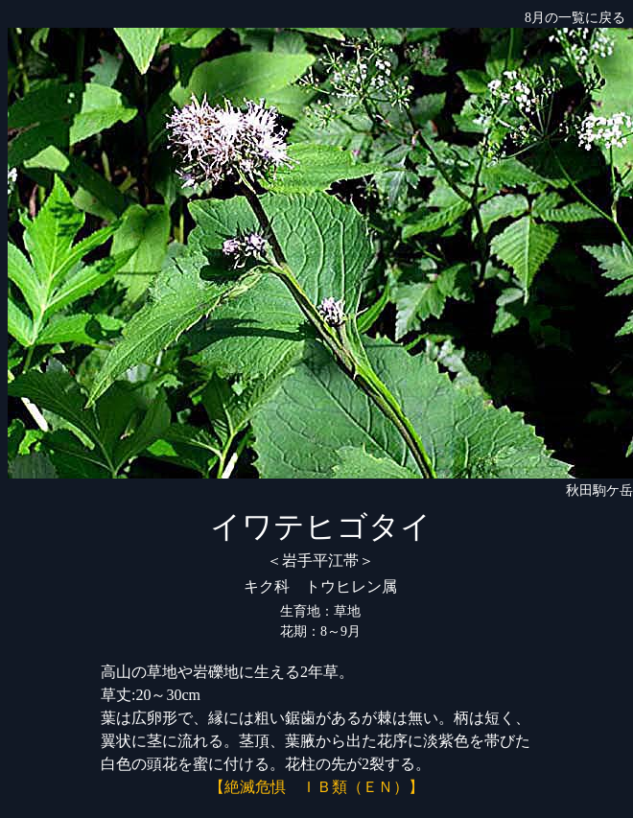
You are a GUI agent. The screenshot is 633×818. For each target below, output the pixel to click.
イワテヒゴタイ (321, 526)
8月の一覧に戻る (575, 18)
